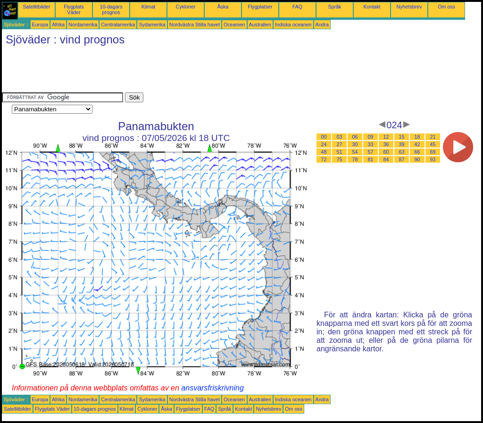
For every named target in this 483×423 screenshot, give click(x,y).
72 (324, 159)
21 (433, 137)
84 (386, 159)
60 (386, 152)
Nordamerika (82, 24)
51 (339, 152)
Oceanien (234, 24)
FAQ (297, 6)
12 (386, 137)
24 (324, 144)
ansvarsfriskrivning (212, 388)
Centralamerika (118, 24)
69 (433, 152)
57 (371, 152)
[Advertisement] (173, 71)
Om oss (446, 6)
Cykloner (185, 6)
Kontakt (371, 6)
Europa (40, 24)
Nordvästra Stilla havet (194, 24)
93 (433, 159)
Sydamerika (152, 24)
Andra (322, 24)
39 (402, 144)
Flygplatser (260, 6)
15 (402, 137)
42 (417, 144)
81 (371, 159)
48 (324, 152)
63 (402, 152)
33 (371, 144)
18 (417, 137)
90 (417, 159)
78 (355, 159)
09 (371, 137)
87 (402, 159)
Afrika (58, 24)
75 (339, 159)
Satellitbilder (36, 6)
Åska (223, 6)
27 (339, 144)
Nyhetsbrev (409, 6)
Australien (260, 24)
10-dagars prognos (111, 9)
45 (433, 144)
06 (355, 137)
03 (339, 137)
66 (417, 152)
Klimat (149, 6)
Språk (334, 6)
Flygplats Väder (74, 9)
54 (355, 152)
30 (355, 144)
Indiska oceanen (293, 24)
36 (386, 144)
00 (324, 137)
